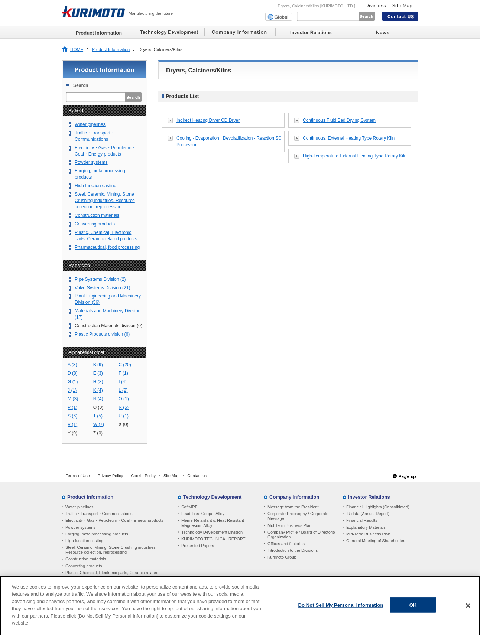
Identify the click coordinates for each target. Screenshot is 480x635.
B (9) (98, 364)
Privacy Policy (110, 475)
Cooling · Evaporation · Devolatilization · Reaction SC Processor (229, 141)
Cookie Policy (143, 475)
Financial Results (361, 520)
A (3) (72, 364)
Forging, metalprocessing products (100, 174)
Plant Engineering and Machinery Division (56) (108, 299)
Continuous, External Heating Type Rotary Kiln (349, 138)
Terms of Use (78, 475)
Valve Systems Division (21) (102, 287)
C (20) (125, 364)
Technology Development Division (212, 532)
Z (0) (98, 433)
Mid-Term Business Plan (289, 525)
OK (413, 607)
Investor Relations (369, 497)
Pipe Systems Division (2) (100, 279)
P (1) (72, 407)
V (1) (72, 424)
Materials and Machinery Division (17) (107, 314)
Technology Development (212, 497)
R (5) (124, 407)
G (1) (73, 381)
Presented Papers (197, 545)
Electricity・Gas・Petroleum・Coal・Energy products (105, 151)
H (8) (98, 381)
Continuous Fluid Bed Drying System (339, 120)
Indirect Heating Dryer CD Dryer (208, 120)
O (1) (124, 398)
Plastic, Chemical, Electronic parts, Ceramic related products (106, 235)
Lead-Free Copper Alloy (202, 513)
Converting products (95, 224)
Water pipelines (90, 124)
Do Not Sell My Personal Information (340, 607)
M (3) (73, 398)
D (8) (73, 373)
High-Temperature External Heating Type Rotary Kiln (354, 156)
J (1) (72, 390)
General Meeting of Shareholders (376, 540)
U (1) (124, 416)
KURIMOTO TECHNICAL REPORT (213, 539)
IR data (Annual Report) (367, 513)
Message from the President (293, 507)
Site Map (171, 475)
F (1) (123, 373)
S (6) (72, 416)
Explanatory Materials (366, 527)
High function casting (95, 185)
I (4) (122, 381)
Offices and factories (286, 543)
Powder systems (91, 162)
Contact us (197, 475)
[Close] (468, 608)
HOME (76, 49)
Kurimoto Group (281, 557)
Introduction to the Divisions (292, 550)
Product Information (111, 49)
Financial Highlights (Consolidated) (377, 507)
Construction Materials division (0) (108, 325)
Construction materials (97, 215)
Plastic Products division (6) (102, 334)
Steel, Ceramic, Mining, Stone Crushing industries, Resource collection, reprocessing (105, 200)
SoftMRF (189, 507)
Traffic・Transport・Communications (95, 136)
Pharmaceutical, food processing (107, 247)
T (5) (98, 416)
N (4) (98, 398)
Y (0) (72, 433)
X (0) (123, 424)
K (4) (98, 390)
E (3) (98, 373)
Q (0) (98, 407)
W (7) (98, 424)
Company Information (294, 497)
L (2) (123, 390)
